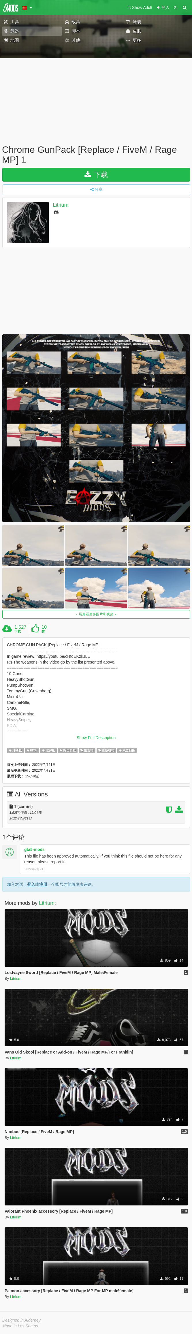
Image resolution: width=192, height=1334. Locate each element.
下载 (96, 174)
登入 (31, 884)
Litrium (61, 205)
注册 (43, 884)
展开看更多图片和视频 (96, 614)
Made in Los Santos (20, 1326)
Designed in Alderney (21, 1320)
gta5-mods (34, 849)
